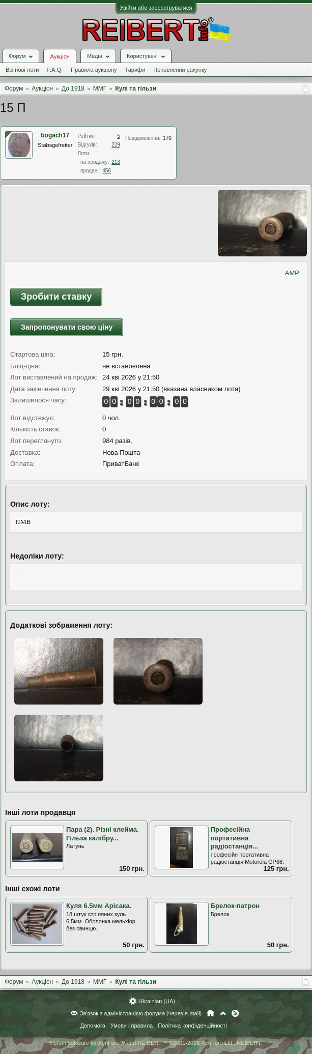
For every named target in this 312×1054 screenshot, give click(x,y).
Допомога (92, 1025)
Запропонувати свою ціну (66, 327)
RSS (235, 1013)
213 (115, 162)
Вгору (222, 1013)
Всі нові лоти (22, 70)
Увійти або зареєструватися (156, 8)
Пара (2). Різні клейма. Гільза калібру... (102, 834)
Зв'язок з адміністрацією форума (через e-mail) (141, 1013)
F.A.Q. (55, 70)
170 (167, 138)
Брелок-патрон (235, 906)
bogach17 (55, 135)
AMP (292, 273)
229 (115, 145)
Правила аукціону (94, 70)
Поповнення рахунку (180, 70)
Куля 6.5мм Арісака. (98, 906)
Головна (210, 1013)
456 (106, 170)
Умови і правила (131, 1025)
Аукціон (59, 56)
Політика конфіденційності (192, 1025)
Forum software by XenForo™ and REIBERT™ (156, 1043)
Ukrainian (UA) (156, 1001)
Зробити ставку (56, 296)
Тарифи (135, 70)
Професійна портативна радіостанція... (235, 838)
